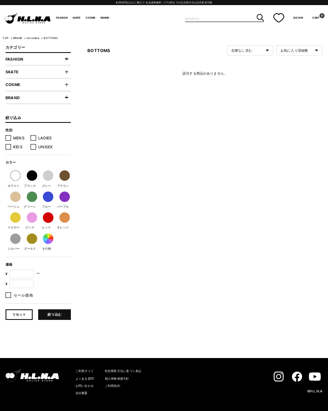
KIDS (17, 146)
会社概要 (82, 393)
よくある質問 (85, 378)
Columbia (33, 38)
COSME (91, 17)
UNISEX (45, 146)
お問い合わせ (85, 386)
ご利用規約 (112, 386)
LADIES (45, 138)
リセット (19, 314)
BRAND (105, 17)
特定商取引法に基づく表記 (123, 371)
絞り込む (55, 314)
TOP (5, 38)
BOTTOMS (50, 38)
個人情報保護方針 (117, 378)
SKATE (77, 17)
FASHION (61, 17)
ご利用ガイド (85, 371)
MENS (19, 138)
